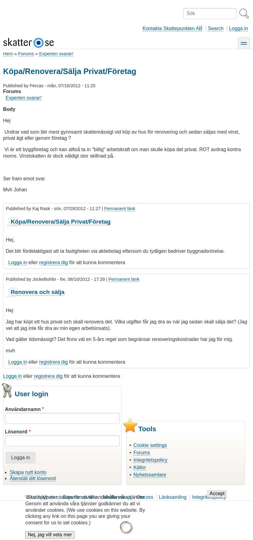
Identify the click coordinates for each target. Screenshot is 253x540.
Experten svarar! (56, 53)
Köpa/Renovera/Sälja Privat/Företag (61, 221)
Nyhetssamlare (149, 474)
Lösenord (16, 431)
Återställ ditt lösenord (33, 478)
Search (216, 28)
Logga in (238, 28)
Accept (216, 497)
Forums (26, 53)
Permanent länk (119, 208)
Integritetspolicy (150, 460)
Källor (139, 467)
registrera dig (53, 262)
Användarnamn (23, 409)
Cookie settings (150, 445)
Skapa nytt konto (28, 472)
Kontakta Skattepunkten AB (172, 28)
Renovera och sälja (37, 292)
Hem (8, 53)
